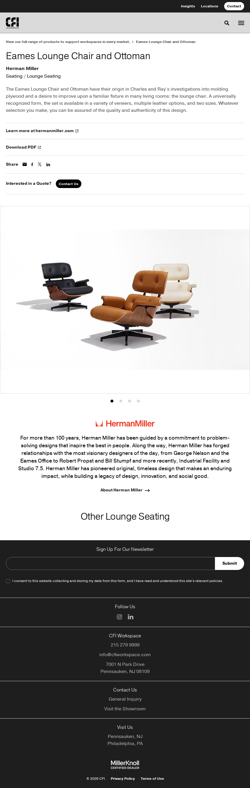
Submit (229, 563)
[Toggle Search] (226, 23)
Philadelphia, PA (125, 743)
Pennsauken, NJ (125, 736)
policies (215, 580)
